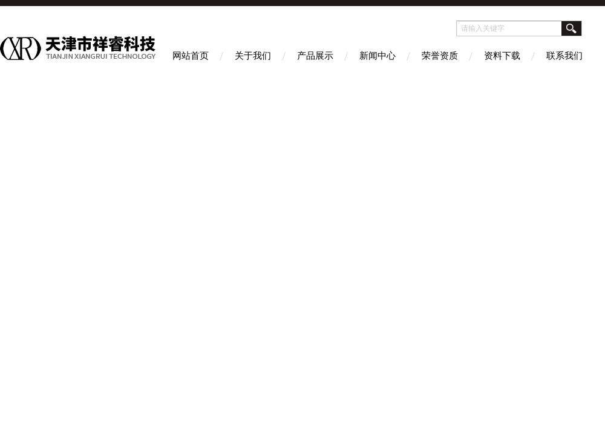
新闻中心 (377, 55)
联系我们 (564, 55)
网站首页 (190, 55)
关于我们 (253, 55)
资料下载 (502, 55)
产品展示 (315, 55)
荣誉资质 (440, 55)
